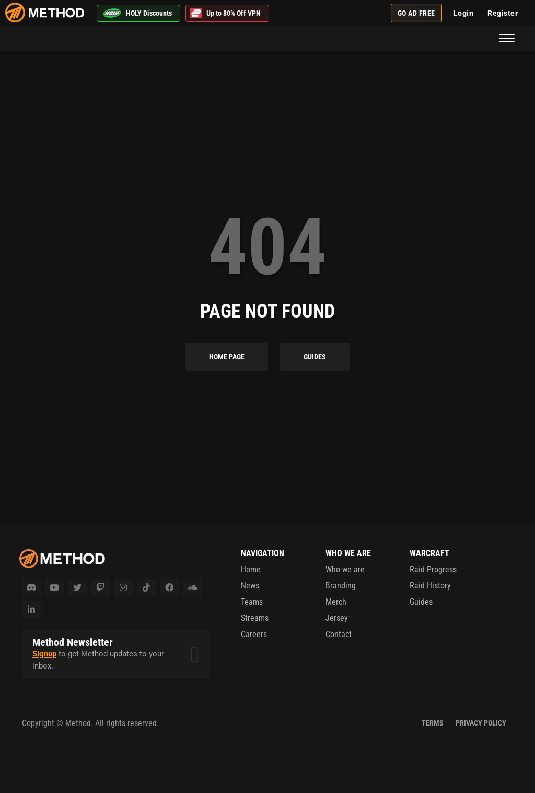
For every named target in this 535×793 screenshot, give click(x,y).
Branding (340, 586)
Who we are (345, 569)
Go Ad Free (416, 13)
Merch (335, 602)
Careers (254, 634)
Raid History (430, 586)
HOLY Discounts (137, 13)
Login (463, 13)
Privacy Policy (481, 723)
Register (502, 13)
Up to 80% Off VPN (225, 13)
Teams (252, 602)
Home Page (227, 357)
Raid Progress (433, 569)
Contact (338, 634)
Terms (433, 723)
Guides (315, 357)
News (250, 586)
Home (251, 569)
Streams (255, 618)
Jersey (336, 618)
